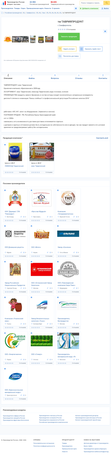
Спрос (23, 8)
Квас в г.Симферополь (61, 13)
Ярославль (35, 217)
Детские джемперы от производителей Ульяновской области (97, 443)
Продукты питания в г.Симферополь (51, 13)
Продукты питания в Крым (48, 13)
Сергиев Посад (11, 288)
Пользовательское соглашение (43, 443)
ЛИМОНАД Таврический (14, 166)
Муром (8, 252)
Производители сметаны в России (50, 415)
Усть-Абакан (63, 252)
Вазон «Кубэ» (88, 446)
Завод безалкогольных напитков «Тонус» (40, 320)
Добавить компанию (90, 8)
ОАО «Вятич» (36, 247)
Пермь (8, 359)
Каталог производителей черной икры (88, 420)
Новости (47, 8)
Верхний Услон (64, 217)
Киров (34, 252)
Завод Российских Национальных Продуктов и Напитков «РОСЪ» (15, 284)
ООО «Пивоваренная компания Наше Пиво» (66, 284)
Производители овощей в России (14, 418)
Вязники (61, 359)
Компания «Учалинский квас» (14, 320)
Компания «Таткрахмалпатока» (65, 213)
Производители (7, 8)
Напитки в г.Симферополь (56, 13)
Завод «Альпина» (64, 247)
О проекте (56, 8)
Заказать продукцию (69, 37)
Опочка (34, 359)
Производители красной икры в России (88, 418)
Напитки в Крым (53, 13)
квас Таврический (38, 166)
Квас (43, 13)
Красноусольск (11, 395)
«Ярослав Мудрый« (38, 212)
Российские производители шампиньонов (53, 422)
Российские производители (13, 13)
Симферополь (30, 13)
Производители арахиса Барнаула (95, 449)
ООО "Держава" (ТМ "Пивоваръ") (12, 213)
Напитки (40, 13)
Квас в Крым (58, 13)
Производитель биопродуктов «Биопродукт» (64, 320)
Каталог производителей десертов (86, 415)
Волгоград (9, 217)
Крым (24, 13)
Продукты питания (38, 13)
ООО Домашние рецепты (14, 247)
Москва (34, 288)
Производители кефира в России (14, 416)
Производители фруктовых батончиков (16, 420)
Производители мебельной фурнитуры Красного (97, 451)
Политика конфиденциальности (44, 446)
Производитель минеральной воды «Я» (67, 355)
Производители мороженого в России (51, 420)
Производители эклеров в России (50, 418)
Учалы (8, 324)
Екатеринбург (36, 324)
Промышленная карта (34, 8)
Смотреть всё (102, 138)
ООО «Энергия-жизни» (13, 354)
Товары (17, 8)
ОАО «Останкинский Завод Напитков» (41, 284)
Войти (105, 8)
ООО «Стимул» (36, 354)
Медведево (62, 288)
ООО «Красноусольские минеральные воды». (14, 391)
